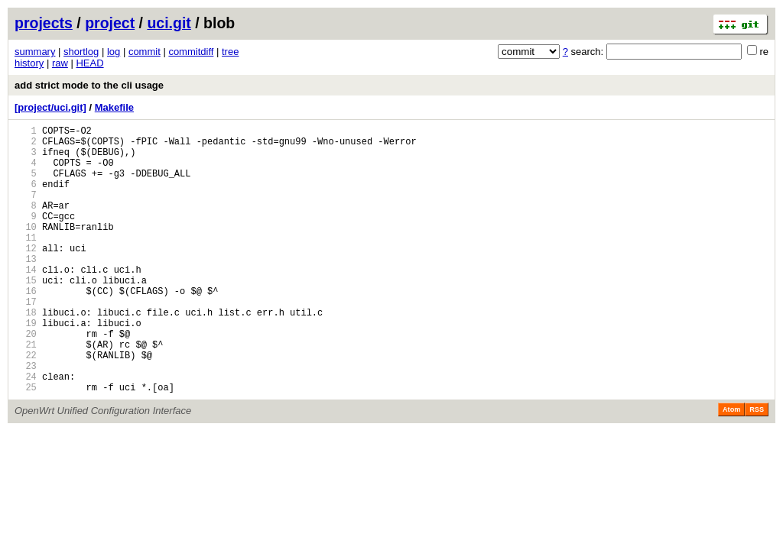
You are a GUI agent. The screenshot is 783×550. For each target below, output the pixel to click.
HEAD (89, 63)
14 (26, 301)
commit (144, 51)
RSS (756, 467)
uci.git (168, 23)
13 (26, 288)
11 (26, 262)
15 (26, 314)
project (110, 23)
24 (26, 431)
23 (26, 418)
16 (26, 327)
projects (44, 23)
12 (26, 275)
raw (60, 63)
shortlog (81, 51)
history (29, 63)
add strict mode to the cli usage (89, 85)
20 (26, 379)
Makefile (114, 107)
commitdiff (190, 51)
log (113, 51)
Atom (731, 467)
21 (26, 392)
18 (26, 353)
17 (26, 340)
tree (230, 51)
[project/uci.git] (50, 107)
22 (26, 405)
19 (26, 366)
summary (35, 51)
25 (26, 444)
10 (26, 249)
